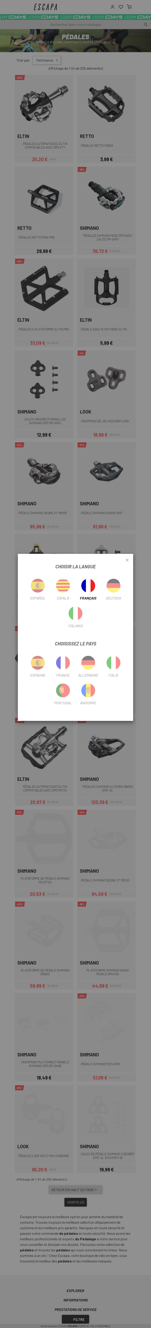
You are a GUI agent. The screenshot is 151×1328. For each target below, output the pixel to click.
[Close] (127, 560)
